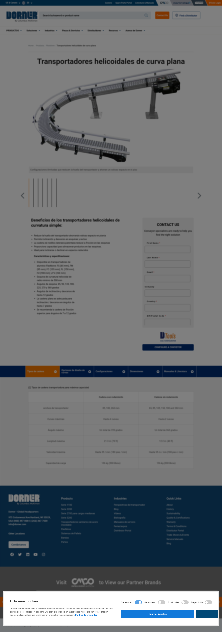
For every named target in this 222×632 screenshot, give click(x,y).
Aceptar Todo (190, 613)
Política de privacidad (86, 614)
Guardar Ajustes (143, 613)
